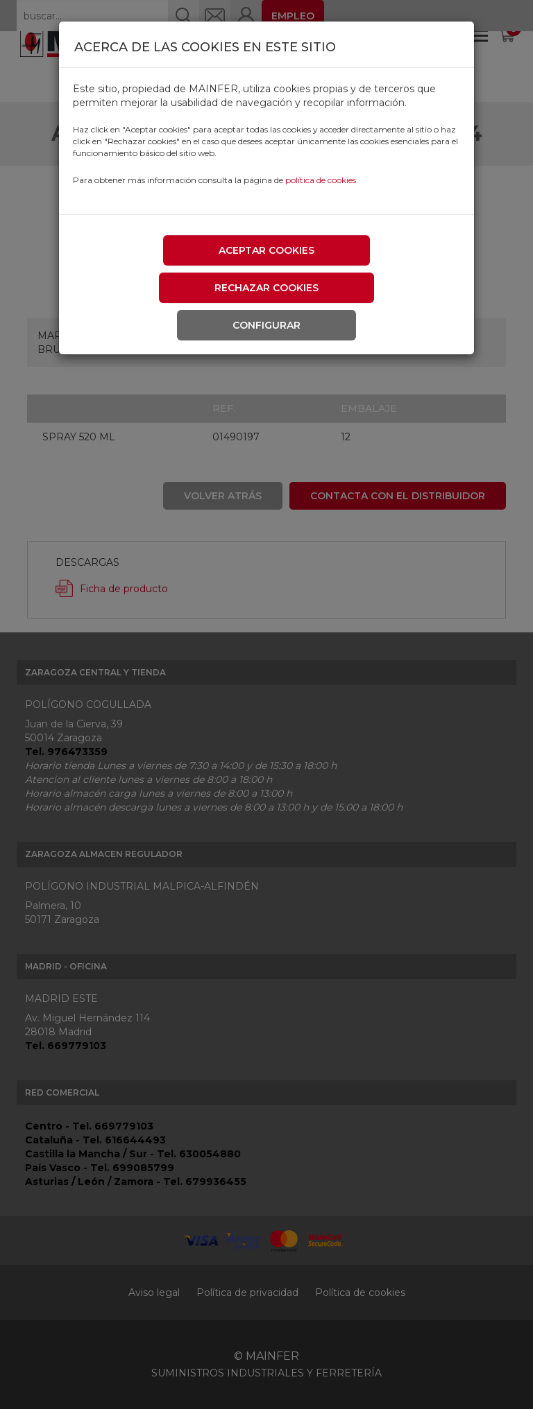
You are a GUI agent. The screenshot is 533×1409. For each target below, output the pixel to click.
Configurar (266, 325)
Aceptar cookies (266, 250)
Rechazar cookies (266, 288)
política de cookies (320, 180)
